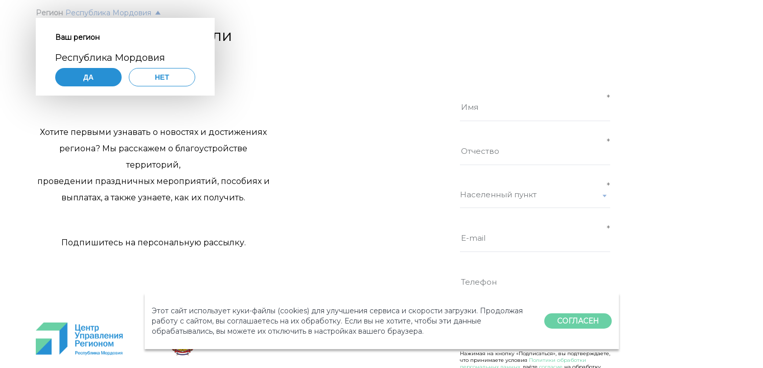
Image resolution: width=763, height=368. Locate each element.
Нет (162, 77)
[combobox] (535, 199)
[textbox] (535, 194)
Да (88, 77)
